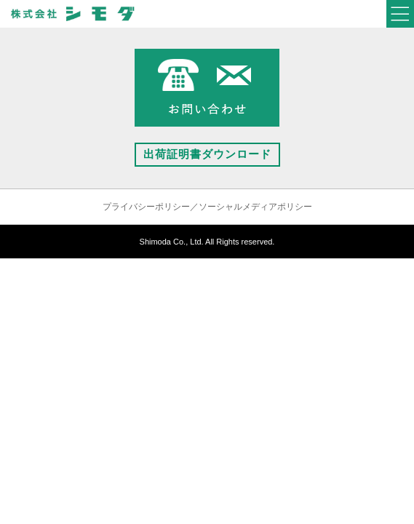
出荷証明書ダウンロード (207, 154)
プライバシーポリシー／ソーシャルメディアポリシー (207, 207)
